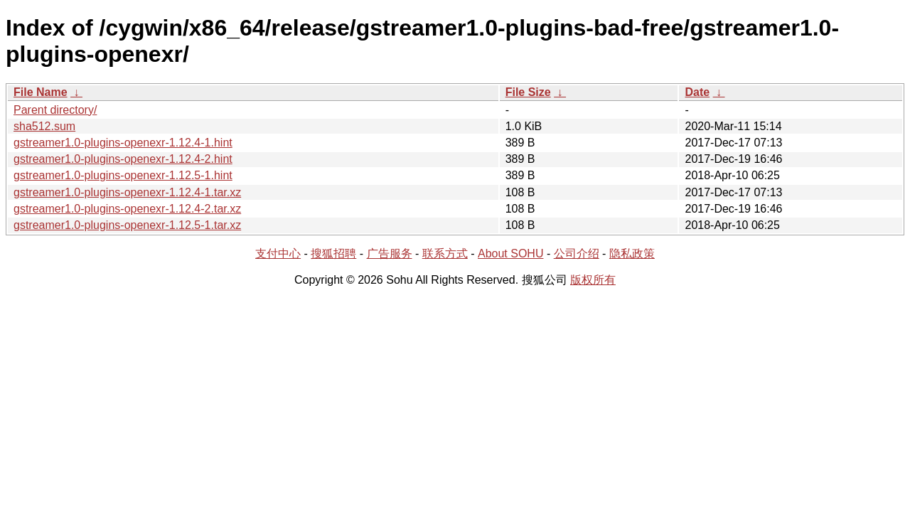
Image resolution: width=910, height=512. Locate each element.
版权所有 (593, 280)
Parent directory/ (55, 110)
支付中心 (278, 253)
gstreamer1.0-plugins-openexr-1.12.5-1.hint (123, 175)
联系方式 (445, 253)
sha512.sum (44, 126)
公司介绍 (576, 253)
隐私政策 (632, 253)
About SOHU (510, 253)
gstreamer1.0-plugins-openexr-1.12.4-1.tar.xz (127, 192)
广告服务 (389, 253)
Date (697, 92)
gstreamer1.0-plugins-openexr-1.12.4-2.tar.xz (127, 209)
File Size (528, 92)
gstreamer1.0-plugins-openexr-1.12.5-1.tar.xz (127, 225)
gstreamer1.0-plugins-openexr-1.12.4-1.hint (123, 143)
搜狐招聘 (333, 253)
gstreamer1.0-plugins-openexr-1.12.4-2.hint (123, 159)
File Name (41, 92)
